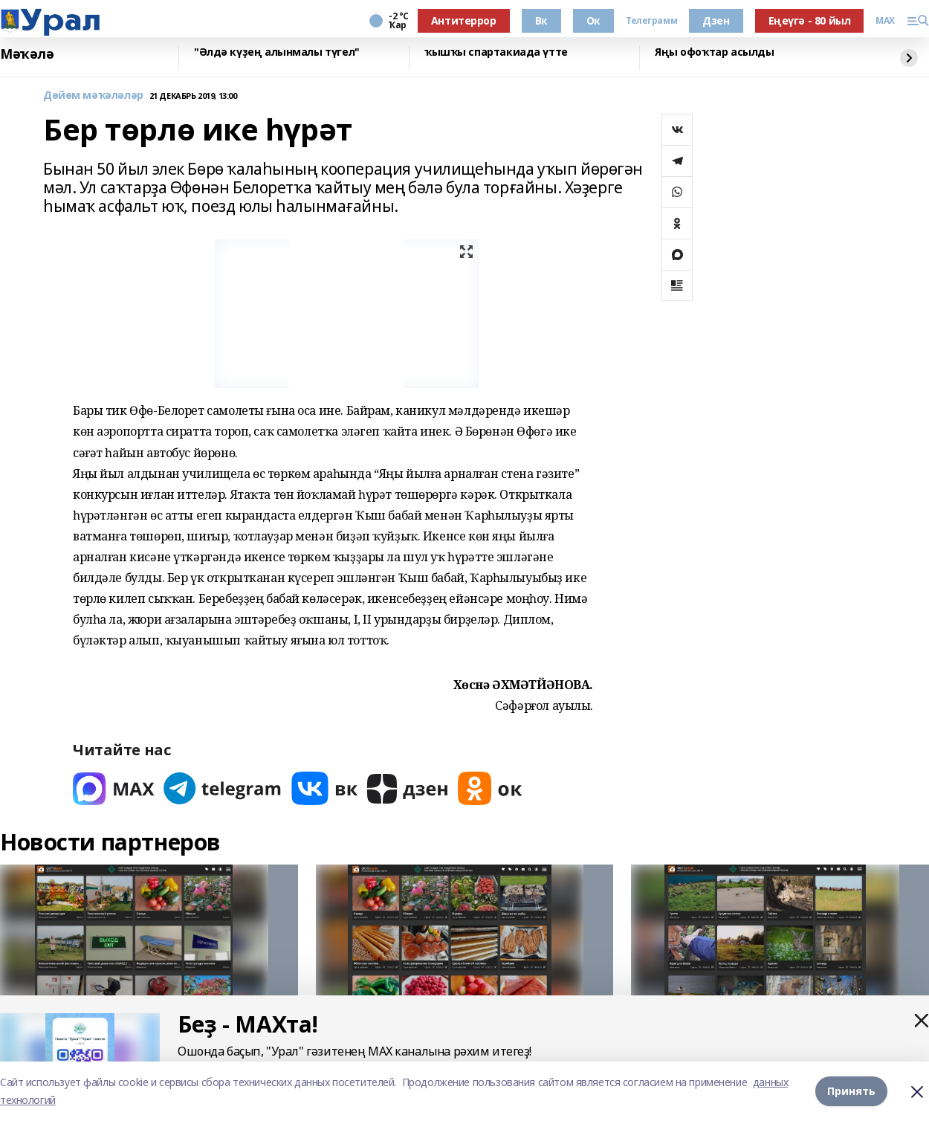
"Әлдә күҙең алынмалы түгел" (277, 52)
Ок (593, 20)
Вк (541, 20)
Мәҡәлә (27, 54)
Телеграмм (651, 20)
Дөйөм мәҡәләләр (93, 95)
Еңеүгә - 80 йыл (809, 20)
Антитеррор (463, 20)
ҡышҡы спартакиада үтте (496, 52)
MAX (885, 20)
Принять (851, 1091)
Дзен (715, 20)
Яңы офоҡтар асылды (714, 52)
